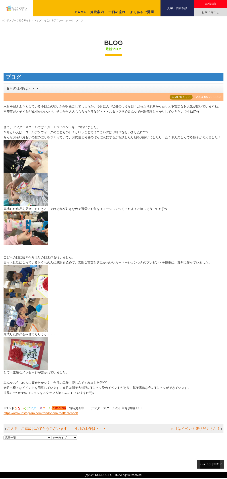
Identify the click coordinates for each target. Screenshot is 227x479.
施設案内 (97, 12)
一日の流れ (116, 12)
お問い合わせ (210, 12)
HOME (80, 12)
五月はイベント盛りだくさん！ (195, 430)
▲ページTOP (212, 465)
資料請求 (210, 4)
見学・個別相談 (177, 8)
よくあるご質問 (142, 12)
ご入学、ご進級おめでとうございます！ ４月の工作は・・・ (56, 430)
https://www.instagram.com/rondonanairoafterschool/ (41, 414)
